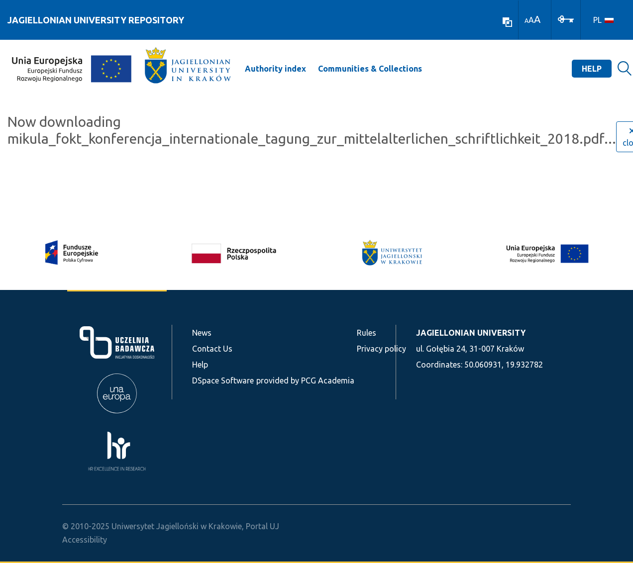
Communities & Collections (370, 68)
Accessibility (84, 539)
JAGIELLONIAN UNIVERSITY (471, 332)
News (201, 332)
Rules (366, 332)
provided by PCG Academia (305, 380)
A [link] (526, 20)
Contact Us (212, 348)
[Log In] (566, 18)
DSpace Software (223, 380)
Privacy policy (381, 348)
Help (592, 68)
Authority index (275, 68)
